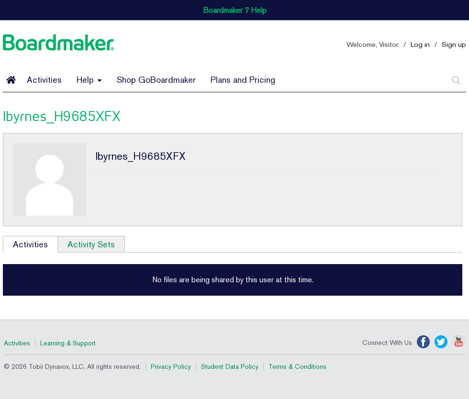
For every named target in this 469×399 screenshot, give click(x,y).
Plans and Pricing (243, 80)
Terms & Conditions (297, 366)
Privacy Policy (171, 366)
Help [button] (89, 80)
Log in (420, 44)
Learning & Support (68, 343)
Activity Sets (91, 244)
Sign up (454, 44)
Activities (44, 80)
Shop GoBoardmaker (156, 80)
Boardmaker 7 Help (235, 10)
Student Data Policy (229, 366)
